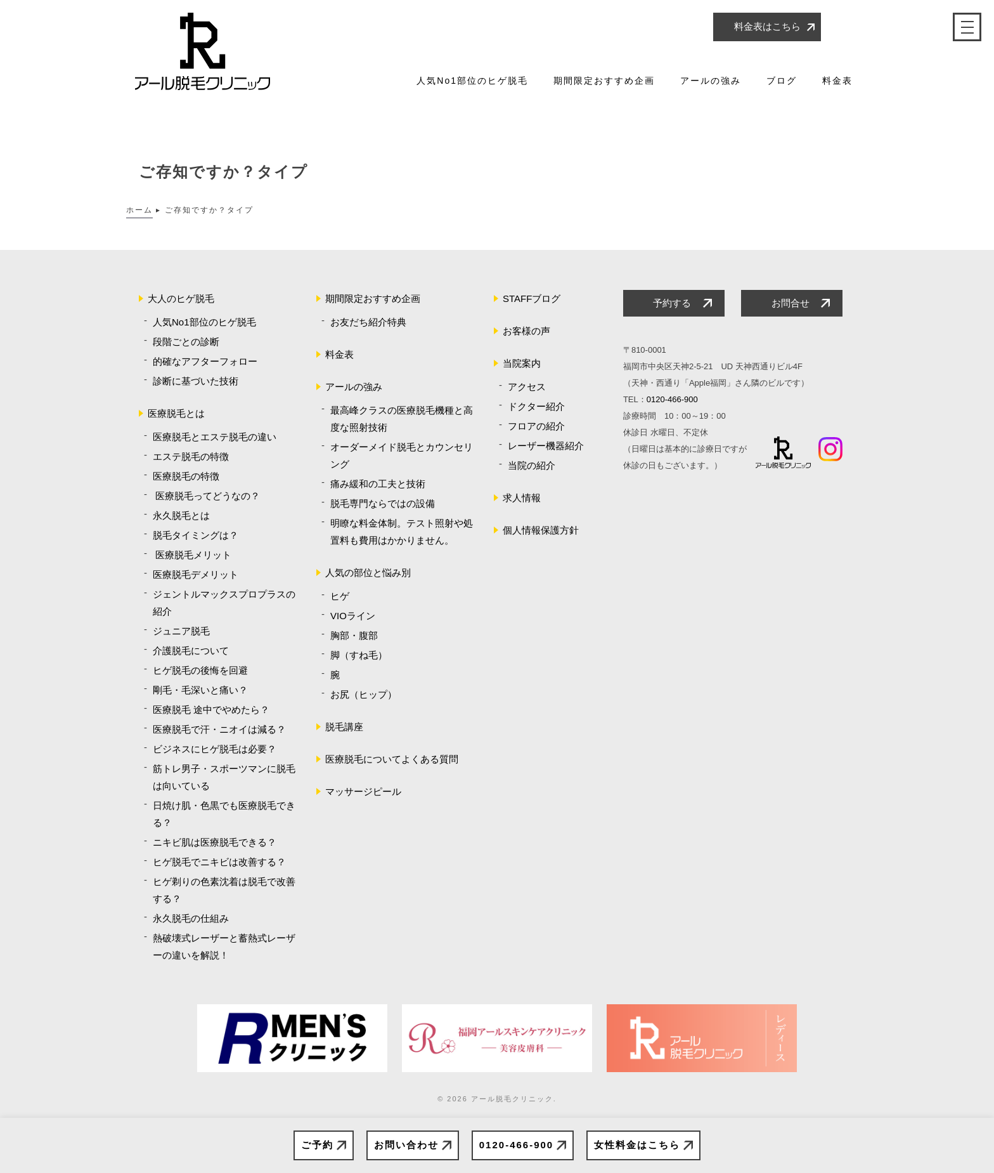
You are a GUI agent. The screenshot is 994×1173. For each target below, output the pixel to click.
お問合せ (790, 303)
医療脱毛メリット (192, 554)
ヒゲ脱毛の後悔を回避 (200, 670)
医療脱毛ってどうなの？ (206, 495)
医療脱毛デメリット (195, 574)
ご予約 (317, 1144)
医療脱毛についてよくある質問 (391, 759)
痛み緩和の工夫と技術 (377, 483)
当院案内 (522, 363)
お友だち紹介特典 (368, 322)
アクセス (527, 386)
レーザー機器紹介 (546, 445)
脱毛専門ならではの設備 (382, 503)
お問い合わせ (406, 1144)
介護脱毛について (191, 650)
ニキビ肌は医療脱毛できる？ (214, 842)
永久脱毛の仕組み (191, 918)
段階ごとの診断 (186, 341)
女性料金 (637, 1145)
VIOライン (352, 615)
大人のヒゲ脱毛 (181, 298)
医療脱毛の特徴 (186, 476)
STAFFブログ (531, 298)
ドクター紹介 (536, 406)
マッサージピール (363, 791)
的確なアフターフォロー (205, 361)
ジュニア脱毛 (181, 631)
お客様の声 (526, 330)
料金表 (837, 80)
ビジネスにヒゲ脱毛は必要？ (214, 749)
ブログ (781, 80)
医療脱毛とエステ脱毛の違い (214, 436)
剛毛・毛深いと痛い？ (200, 690)
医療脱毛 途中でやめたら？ (211, 709)
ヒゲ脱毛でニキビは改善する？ (219, 861)
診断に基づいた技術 (195, 381)
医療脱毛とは (176, 413)
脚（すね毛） (358, 655)
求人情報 (522, 497)
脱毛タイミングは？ (195, 535)
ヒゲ (339, 596)
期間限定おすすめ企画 (604, 80)
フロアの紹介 (536, 426)
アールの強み (710, 80)
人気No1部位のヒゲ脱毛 (472, 80)
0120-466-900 (516, 1144)
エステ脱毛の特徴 (191, 456)
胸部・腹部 (354, 635)
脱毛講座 (344, 726)
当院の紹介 (531, 465)
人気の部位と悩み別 (368, 572)
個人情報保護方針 (541, 530)
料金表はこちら (767, 26)
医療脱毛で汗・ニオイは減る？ (219, 729)
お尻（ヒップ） (363, 694)
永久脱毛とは (181, 515)
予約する (672, 303)
